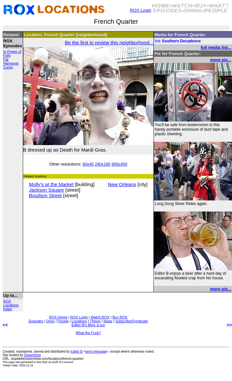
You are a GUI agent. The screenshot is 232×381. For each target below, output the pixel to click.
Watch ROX (100, 317)
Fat (5, 59)
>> (229, 325)
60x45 (88, 164)
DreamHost (32, 355)
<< (5, 325)
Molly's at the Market (51, 184)
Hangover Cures (11, 65)
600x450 (119, 164)
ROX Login (140, 10)
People (63, 321)
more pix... (220, 59)
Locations (79, 321)
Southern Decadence (181, 41)
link (158, 41)
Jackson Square (46, 190)
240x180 (102, 164)
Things (95, 321)
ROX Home (58, 317)
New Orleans (122, 184)
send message (96, 351)
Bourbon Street (45, 195)
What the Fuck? (88, 333)
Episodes (36, 321)
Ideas (108, 321)
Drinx (50, 321)
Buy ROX (119, 317)
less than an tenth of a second (55, 362)
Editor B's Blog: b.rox (88, 325)
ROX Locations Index (11, 305)
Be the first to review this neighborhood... (109, 42)
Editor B (77, 351)
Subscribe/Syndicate (131, 321)
